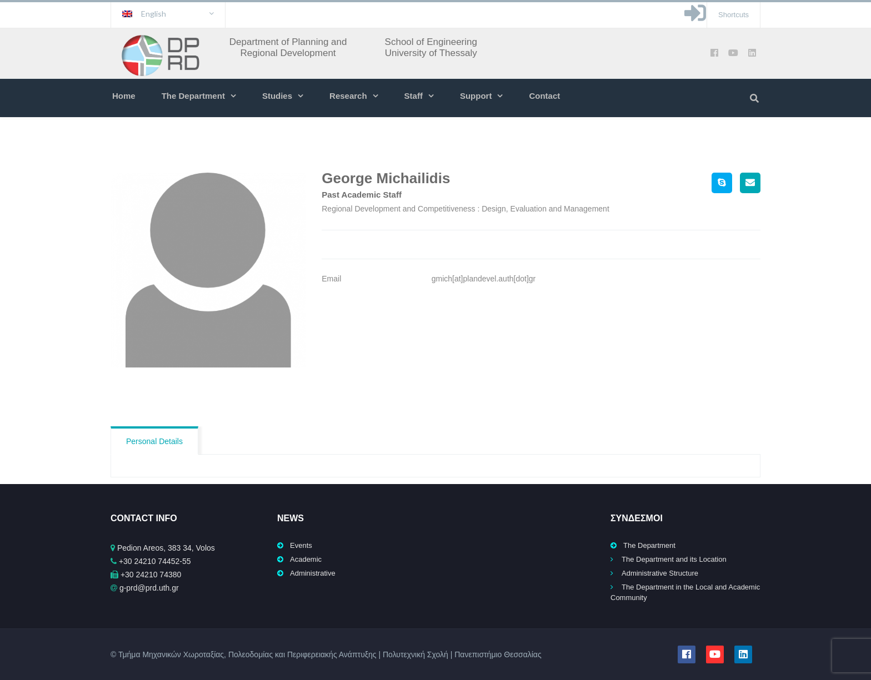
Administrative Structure (660, 573)
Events (301, 545)
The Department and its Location (674, 559)
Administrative (313, 573)
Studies (277, 95)
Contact (544, 95)
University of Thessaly (431, 53)
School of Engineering (431, 42)
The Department (193, 95)
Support (476, 95)
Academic (306, 559)
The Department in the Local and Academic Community (685, 592)
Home (124, 95)
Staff (413, 95)
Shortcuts (733, 15)
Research (348, 95)
